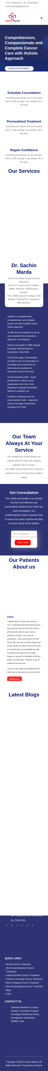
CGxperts (37, 1065)
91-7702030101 (34, 915)
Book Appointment (19, 68)
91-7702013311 (18, 915)
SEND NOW (22, 542)
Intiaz (10, 622)
